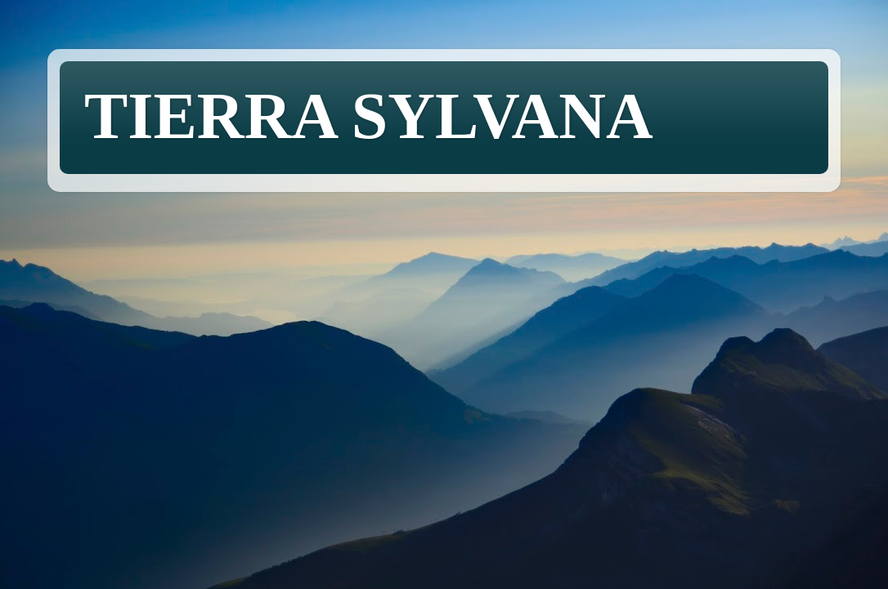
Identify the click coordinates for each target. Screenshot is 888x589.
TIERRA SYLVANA (368, 116)
